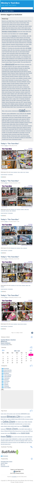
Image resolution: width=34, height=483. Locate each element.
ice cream (26, 44)
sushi (20, 119)
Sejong (7, 102)
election (22, 24)
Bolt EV (16, 129)
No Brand (9, 86)
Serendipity (14, 476)
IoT (31, 429)
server (28, 120)
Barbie (14, 33)
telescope (11, 442)
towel (8, 88)
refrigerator (7, 44)
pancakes (4, 83)
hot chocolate (21, 132)
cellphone (4, 135)
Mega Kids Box (28, 29)
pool (15, 130)
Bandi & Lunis (5, 21)
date (26, 68)
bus (13, 100)
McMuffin (24, 81)
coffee (9, 68)
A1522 (3, 80)
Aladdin (20, 40)
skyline (13, 78)
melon (18, 135)
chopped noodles (6, 122)
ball (3, 58)
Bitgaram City (5, 26)
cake (27, 35)
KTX (13, 97)
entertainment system (7, 98)
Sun (32, 440)
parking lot (25, 127)
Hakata (12, 103)
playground (9, 64)
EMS (27, 119)
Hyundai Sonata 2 (18, 80)
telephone (23, 130)
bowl (7, 139)
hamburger (3, 429)
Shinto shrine (7, 103)
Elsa (11, 33)
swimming (18, 130)
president (27, 24)
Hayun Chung (19, 22)
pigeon (8, 93)
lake (26, 111)
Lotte (22, 88)
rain (7, 137)
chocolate (29, 42)
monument (12, 120)
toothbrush (23, 53)
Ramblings (6, 373)
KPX (29, 21)
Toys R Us (19, 35)
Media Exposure (7, 371)
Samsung (10, 97)
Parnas (29, 71)
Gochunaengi (15, 119)
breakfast (19, 58)
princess (18, 24)
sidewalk (10, 119)
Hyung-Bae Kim (22, 60)
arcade (20, 74)
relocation (25, 78)
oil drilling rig (22, 137)
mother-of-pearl (20, 66)
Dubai (28, 68)
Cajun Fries (12, 115)
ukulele (11, 71)
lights (24, 48)
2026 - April (17, 350)
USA (24, 76)
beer (20, 125)
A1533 (7, 413)
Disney (13, 21)
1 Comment (10, 250)
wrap (19, 53)
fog (8, 115)
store (8, 42)
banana (28, 135)
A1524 (6, 80)
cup (23, 68)
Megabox (5, 31)
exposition (27, 64)
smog (17, 78)
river (11, 78)
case (16, 66)
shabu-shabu (12, 124)
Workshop (6, 386)
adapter (25, 88)
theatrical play (22, 73)
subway (20, 78)
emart (15, 46)
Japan (3, 76)
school (6, 92)
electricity (24, 119)
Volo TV (18, 98)
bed (5, 58)
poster (12, 46)
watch (25, 442)
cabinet (29, 78)
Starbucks (6, 69)
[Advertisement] (17, 399)
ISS (25, 113)
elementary (17, 90)
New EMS (6, 120)
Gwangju (14, 36)
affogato (9, 135)
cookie (3, 44)
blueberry (21, 44)
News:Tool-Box (7, 374)
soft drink (17, 86)
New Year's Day (13, 51)
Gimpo (25, 83)
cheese (22, 421)
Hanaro (14, 88)
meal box (28, 81)
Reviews (6, 384)
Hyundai (13, 83)
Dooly (13, 92)
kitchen (3, 68)
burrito (9, 139)
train (17, 26)
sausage (30, 60)
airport (12, 68)
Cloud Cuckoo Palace (7, 62)
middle (23, 90)
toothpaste (4, 71)
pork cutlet (17, 93)
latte (10, 134)
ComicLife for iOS (5, 466)
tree (12, 137)
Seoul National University (11, 85)
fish (17, 74)
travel (29, 27)
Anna (10, 35)
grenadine (10, 132)
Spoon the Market (20, 124)
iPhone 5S (7, 78)
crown (8, 33)
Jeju (25, 69)
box (15, 24)
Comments (5, 456)
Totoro (14, 107)
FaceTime (7, 51)
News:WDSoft (7, 376)
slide (16, 64)
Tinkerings (6, 379)
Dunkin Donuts (18, 97)
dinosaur (10, 92)
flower (17, 39)
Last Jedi (27, 107)
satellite (28, 113)
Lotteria (8, 113)
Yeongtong (19, 81)
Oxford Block (28, 137)
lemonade (15, 132)
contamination (5, 117)
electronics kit (15, 110)
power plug (18, 102)
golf (9, 137)
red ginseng (14, 134)
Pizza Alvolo (26, 134)
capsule (25, 102)
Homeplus (17, 50)
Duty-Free (11, 69)
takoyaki (24, 46)
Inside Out (11, 24)
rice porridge (25, 58)
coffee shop (4, 119)
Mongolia (17, 137)
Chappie (16, 117)
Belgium (16, 68)
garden (29, 117)
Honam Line (8, 100)
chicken (9, 95)
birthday (24, 35)
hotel (27, 73)
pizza (17, 44)
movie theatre (12, 31)
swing (8, 53)
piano (8, 71)
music (9, 46)
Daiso (21, 134)
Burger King (21, 117)
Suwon (9, 74)
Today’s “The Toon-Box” (10, 143)
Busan (22, 64)
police (26, 90)
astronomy (13, 113)
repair (20, 55)
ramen (4, 438)
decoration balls (18, 48)
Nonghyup (18, 88)
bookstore (15, 172)
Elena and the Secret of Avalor (9, 39)
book (10, 21)
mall (7, 68)
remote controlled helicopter (11, 55)
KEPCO (25, 71)
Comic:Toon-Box (4, 174)
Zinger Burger (15, 125)
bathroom (27, 66)
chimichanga (15, 139)
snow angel (4, 115)
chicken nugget (24, 92)
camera (30, 95)
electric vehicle (28, 26)
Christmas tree (11, 48)
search (19, 27)
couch (3, 51)
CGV (17, 33)
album (10, 42)
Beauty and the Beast (25, 37)
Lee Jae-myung (20, 29)
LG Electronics (25, 86)
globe (7, 58)
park (3, 103)
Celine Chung (13, 22)
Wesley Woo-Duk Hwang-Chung (9, 27)
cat (6, 132)
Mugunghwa (12, 102)
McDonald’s (13, 95)
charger (24, 85)
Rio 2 (25, 42)
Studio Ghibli (10, 107)
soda (13, 87)
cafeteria (9, 419)
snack (26, 103)
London (14, 98)
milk (11, 50)
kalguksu (17, 122)
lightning (4, 90)
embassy (16, 76)
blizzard (4, 113)
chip (29, 132)
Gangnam (11, 80)
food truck (11, 117)
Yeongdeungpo (12, 81)
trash (8, 22)
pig (27, 69)
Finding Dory (13, 37)
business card (11, 66)
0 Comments (10, 174)
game (27, 74)
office (30, 44)
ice (25, 132)
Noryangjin (25, 95)
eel (21, 120)
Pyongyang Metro (5, 344)
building (8, 83)
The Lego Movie (25, 62)
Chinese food (14, 135)
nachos (20, 139)
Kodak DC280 (5, 81)
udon (23, 103)
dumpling (12, 122)
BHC (29, 111)
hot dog (21, 71)
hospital (4, 139)
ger (13, 137)
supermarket (11, 129)
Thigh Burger (25, 115)
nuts (3, 69)
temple (20, 103)
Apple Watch (18, 413)
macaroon (6, 134)
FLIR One (21, 129)
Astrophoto (6, 368)
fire (20, 90)
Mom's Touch (18, 115)
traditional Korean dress (12, 60)
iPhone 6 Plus (26, 80)
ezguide (30, 103)
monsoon (4, 137)
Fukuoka (24, 74)
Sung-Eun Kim (5, 24)
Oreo (14, 50)
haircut (29, 127)
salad (27, 53)
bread (22, 69)
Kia (30, 64)
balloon (3, 29)
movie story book (21, 31)
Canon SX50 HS (20, 113)
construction (19, 95)
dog (5, 124)
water (20, 87)
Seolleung (17, 83)
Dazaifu (29, 102)
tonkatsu (22, 93)
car (23, 26)
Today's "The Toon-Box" (10, 295)
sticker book (28, 31)
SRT (22, 102)
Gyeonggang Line (20, 107)
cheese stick (19, 127)
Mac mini (24, 120)
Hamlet (9, 73)
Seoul (10, 26)
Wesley (6, 145)
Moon (19, 433)
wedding (6, 66)
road (22, 110)
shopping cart (27, 56)
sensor (7, 130)
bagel (18, 134)
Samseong (4, 73)
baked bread (17, 71)
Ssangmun (17, 92)
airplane (22, 83)
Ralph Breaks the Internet (12, 40)
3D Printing (6, 381)
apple (29, 88)
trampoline (12, 53)
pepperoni (13, 44)
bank (10, 88)
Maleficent (29, 40)
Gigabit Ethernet (6, 105)
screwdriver (4, 50)
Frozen (17, 21)
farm (26, 117)
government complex (21, 100)
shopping (4, 42)
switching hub (27, 105)
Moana (18, 37)
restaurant (19, 85)
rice (3, 134)
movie (26, 33)
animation (18, 56)
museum (16, 103)
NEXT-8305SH (20, 105)
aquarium (14, 74)
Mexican (11, 130)
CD (7, 46)
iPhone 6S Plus (18, 431)
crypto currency (8, 110)
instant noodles (27, 429)
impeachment (13, 29)
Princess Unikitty (16, 62)
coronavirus (23, 135)
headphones (12, 58)
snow (29, 48)
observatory (26, 39)
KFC (11, 125)
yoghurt (4, 46)
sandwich (23, 438)
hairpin (21, 39)
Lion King (24, 40)
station (13, 26)
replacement (25, 55)
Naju (28, 22)
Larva (22, 56)
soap (19, 69)
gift (2, 66)
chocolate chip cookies (25, 50)
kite (27, 60)
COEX (22, 27)
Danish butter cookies (10, 56)
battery (3, 55)
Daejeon (12, 93)
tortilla (16, 53)
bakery (25, 93)
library (25, 22)
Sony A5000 (15, 440)
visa (27, 76)
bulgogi (25, 125)
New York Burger (10, 90)
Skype (23, 51)
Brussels (20, 68)
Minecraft (19, 46)
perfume (16, 69)
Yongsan (20, 26)
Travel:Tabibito (7, 387)
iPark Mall (4, 107)
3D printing (4, 33)
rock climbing (5, 129)
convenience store (26, 97)
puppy (7, 124)
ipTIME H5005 (13, 105)
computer (4, 53)
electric (26, 27)
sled (26, 48)
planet (26, 436)
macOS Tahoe (4, 463)
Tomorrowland (5, 35)
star (19, 440)
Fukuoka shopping (9, 76)
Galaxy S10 (4, 97)
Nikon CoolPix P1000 (16, 436)
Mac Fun (6, 382)
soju (22, 125)
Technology (7, 378)
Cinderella (21, 33)
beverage (4, 87)
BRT (15, 100)
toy (9, 29)
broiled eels (17, 120)
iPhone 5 (2, 431)
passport (21, 76)
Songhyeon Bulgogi (11, 127)
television (4, 88)
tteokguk (27, 51)
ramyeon (7, 438)
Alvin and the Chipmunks (18, 42)
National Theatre (15, 73)
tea (27, 132)
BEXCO (19, 64)
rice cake (20, 51)
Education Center (23, 21)
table (9, 50)
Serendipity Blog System (6, 461)
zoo (27, 85)
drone (7, 29)
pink (16, 58)
